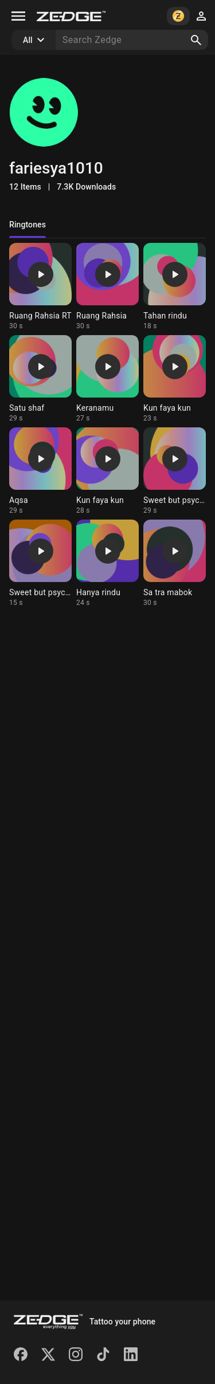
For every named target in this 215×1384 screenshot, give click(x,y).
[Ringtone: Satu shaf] (40, 379)
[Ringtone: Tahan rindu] (174, 287)
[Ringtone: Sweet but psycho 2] (174, 471)
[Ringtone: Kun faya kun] (174, 379)
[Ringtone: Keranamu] (107, 379)
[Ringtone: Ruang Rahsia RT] (40, 287)
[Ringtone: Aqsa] (40, 471)
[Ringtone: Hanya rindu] (107, 563)
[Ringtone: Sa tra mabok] (174, 563)
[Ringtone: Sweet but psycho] (40, 563)
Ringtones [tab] (27, 224)
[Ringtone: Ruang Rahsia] (107, 287)
